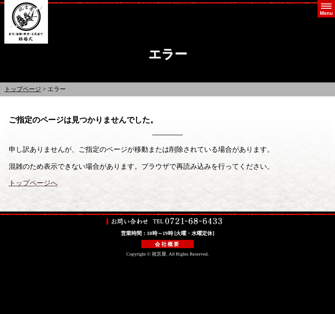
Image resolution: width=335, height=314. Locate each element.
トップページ (22, 89)
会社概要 (167, 244)
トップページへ (33, 183)
